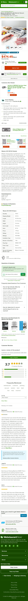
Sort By (3, 395)
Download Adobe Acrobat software (8, 335)
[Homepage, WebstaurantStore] (14, 2)
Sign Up (24, 515)
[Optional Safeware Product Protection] (23, 327)
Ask (23, 274)
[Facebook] (10, 546)
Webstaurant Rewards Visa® (12, 74)
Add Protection (22, 62)
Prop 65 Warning (6, 205)
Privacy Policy (17, 280)
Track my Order (14, 571)
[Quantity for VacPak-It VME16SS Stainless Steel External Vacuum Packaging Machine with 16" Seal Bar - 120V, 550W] (9, 95)
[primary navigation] (4, 2)
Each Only (3, 54)
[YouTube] (6, 546)
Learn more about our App (12, 531)
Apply (25, 74)
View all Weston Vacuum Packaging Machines (19, 129)
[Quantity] (3, 68)
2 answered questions (19, 17)
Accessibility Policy (14, 589)
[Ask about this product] (14, 274)
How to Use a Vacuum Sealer (14, 340)
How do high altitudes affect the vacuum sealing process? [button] (11, 287)
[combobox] (14, 5)
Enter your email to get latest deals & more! (13, 512)
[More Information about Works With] (9, 136)
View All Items (24, 135)
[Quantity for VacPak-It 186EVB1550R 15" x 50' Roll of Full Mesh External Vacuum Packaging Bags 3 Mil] (2, 147)
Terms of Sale (14, 582)
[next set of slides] (27, 143)
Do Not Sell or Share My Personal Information (14, 592)
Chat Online (6, 575)
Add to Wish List (14, 78)
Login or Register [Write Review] (14, 357)
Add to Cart (13, 95)
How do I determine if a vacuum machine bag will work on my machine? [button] (11, 309)
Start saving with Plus (11, 524)
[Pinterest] (17, 546)
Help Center (14, 567)
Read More (8, 448)
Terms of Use (10, 280)
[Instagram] (2, 546)
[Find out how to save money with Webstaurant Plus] (17, 90)
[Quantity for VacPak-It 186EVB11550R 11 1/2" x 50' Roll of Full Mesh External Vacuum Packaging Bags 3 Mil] (18, 147)
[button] (8, 47)
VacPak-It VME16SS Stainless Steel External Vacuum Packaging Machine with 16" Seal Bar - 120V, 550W (17, 87)
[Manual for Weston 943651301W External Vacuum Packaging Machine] (5, 327)
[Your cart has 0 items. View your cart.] (25, 2)
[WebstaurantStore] (14, 537)
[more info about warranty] (6, 63)
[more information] (21, 101)
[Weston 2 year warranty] (14, 327)
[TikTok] (13, 546)
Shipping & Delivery (19, 575)
